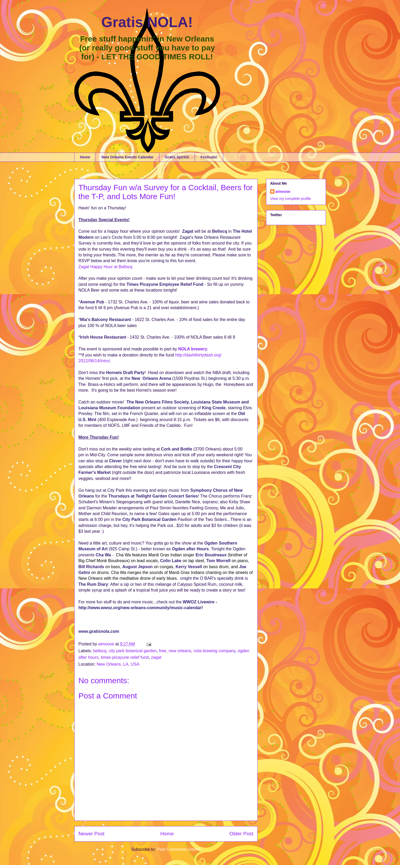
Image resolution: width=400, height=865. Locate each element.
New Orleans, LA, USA (118, 664)
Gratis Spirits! (177, 157)
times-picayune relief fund (125, 657)
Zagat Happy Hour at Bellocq (105, 267)
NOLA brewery (192, 349)
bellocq (100, 651)
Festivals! (208, 157)
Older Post (241, 833)
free (162, 651)
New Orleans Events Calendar (127, 157)
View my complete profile (290, 198)
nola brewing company (214, 651)
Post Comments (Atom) (178, 849)
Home (85, 157)
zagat (156, 657)
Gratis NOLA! (147, 22)
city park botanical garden (133, 651)
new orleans (180, 651)
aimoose (283, 191)
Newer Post (92, 833)
